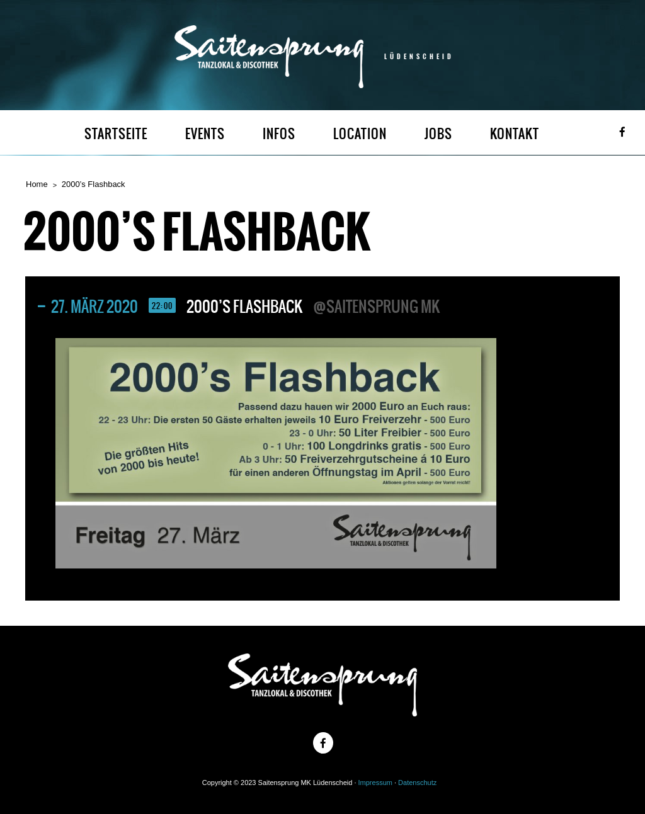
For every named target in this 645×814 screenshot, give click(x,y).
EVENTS (205, 134)
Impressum (375, 782)
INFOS (279, 134)
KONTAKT (514, 134)
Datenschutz (417, 782)
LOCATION (360, 134)
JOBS (438, 134)
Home (37, 184)
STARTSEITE (115, 134)
